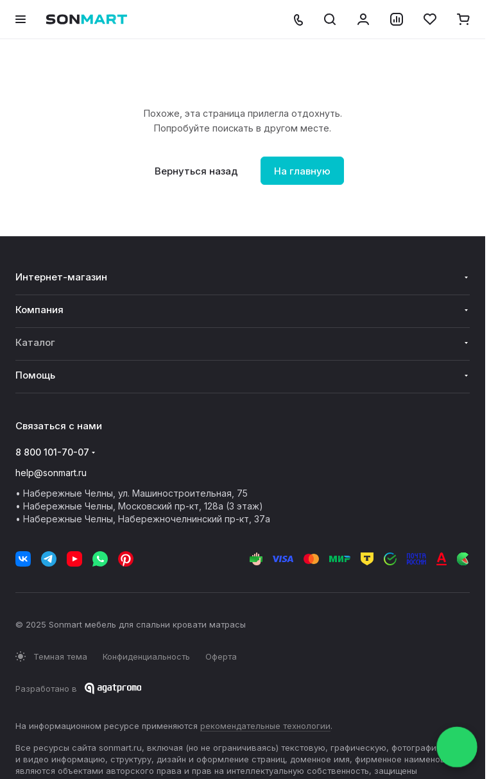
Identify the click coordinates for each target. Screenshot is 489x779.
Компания (39, 310)
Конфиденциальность (146, 656)
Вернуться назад (196, 171)
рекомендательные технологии (265, 726)
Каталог (35, 342)
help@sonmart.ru (51, 472)
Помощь (35, 375)
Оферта (221, 656)
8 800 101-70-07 (52, 452)
